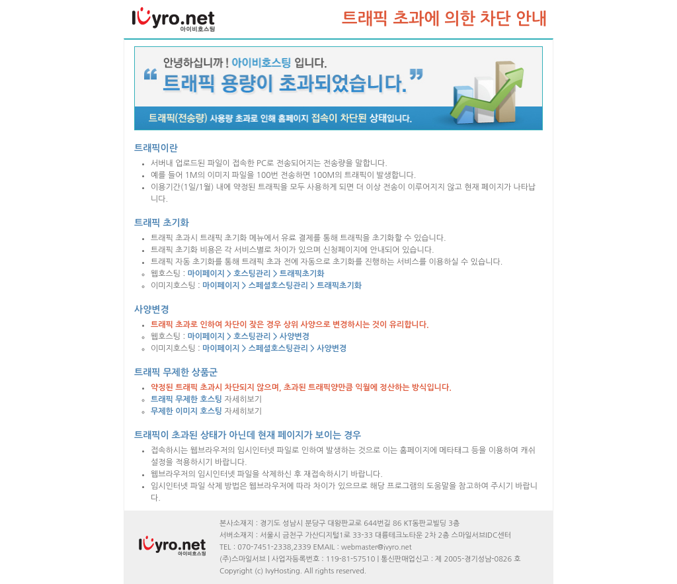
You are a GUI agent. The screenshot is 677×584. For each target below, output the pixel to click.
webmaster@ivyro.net (376, 547)
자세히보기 (206, 399)
